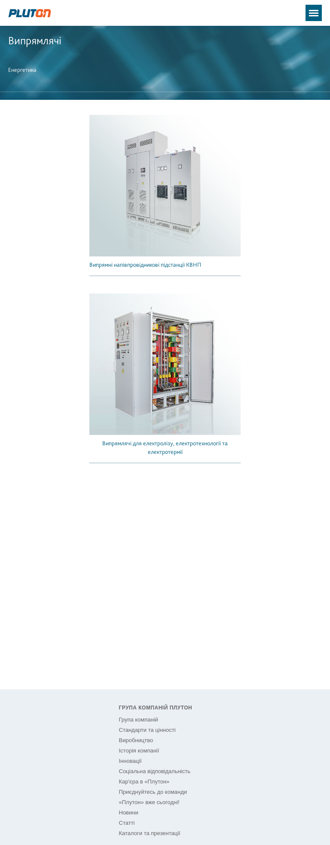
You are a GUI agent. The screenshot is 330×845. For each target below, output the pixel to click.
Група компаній (138, 719)
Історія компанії (139, 750)
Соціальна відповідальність (154, 771)
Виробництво (136, 740)
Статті (127, 823)
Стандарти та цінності (147, 730)
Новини (128, 812)
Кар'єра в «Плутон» (144, 781)
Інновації (130, 761)
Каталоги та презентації (149, 833)
